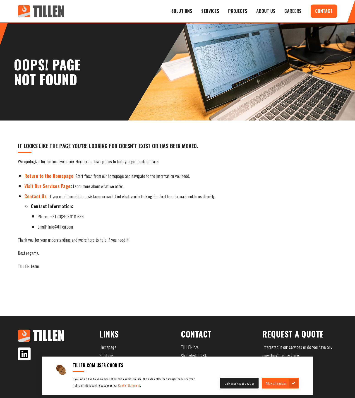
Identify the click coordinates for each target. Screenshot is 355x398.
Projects (237, 11)
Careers (293, 11)
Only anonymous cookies (239, 383)
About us (265, 11)
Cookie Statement (129, 385)
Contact (324, 11)
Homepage (107, 347)
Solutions (181, 11)
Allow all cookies (276, 383)
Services (210, 11)
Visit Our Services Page (47, 186)
